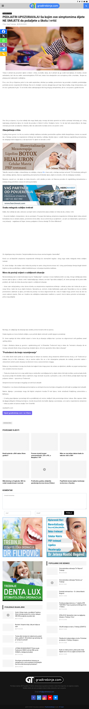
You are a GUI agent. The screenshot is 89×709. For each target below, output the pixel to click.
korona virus (7, 423)
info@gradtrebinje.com (46, 692)
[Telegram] (3, 49)
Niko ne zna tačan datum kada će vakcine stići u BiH (72, 454)
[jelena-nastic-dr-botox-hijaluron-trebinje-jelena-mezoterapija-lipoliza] (39, 170)
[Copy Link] (3, 54)
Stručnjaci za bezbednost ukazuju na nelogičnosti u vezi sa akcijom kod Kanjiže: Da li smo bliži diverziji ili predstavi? (28, 662)
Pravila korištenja (50, 707)
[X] (3, 36)
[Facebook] (3, 31)
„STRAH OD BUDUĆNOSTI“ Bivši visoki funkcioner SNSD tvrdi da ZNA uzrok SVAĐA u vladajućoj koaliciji (27, 650)
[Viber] (3, 45)
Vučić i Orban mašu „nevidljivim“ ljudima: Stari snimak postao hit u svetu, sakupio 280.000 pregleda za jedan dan (28, 614)
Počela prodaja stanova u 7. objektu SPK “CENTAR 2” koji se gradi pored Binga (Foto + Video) (72, 605)
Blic (44, 172)
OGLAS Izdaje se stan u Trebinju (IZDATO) (72, 627)
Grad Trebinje (11, 24)
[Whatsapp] (3, 40)
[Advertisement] (44, 105)
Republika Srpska (7, 13)
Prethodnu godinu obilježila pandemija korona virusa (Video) (43, 482)
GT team (61, 707)
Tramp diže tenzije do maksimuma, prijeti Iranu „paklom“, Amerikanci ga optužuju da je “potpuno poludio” (28, 638)
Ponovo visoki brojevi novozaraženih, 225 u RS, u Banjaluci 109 (41, 455)
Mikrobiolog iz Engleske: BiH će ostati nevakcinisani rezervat (14, 482)
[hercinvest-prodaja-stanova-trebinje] (39, 205)
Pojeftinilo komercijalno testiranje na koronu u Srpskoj (72, 482)
